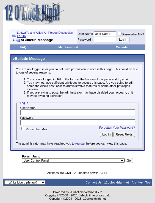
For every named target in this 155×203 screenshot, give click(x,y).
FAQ (23, 47)
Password (84, 39)
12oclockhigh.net (116, 182)
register (80, 143)
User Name (85, 33)
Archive (137, 182)
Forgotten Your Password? (117, 127)
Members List (68, 47)
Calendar (122, 47)
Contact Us (93, 182)
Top (148, 182)
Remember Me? (131, 34)
